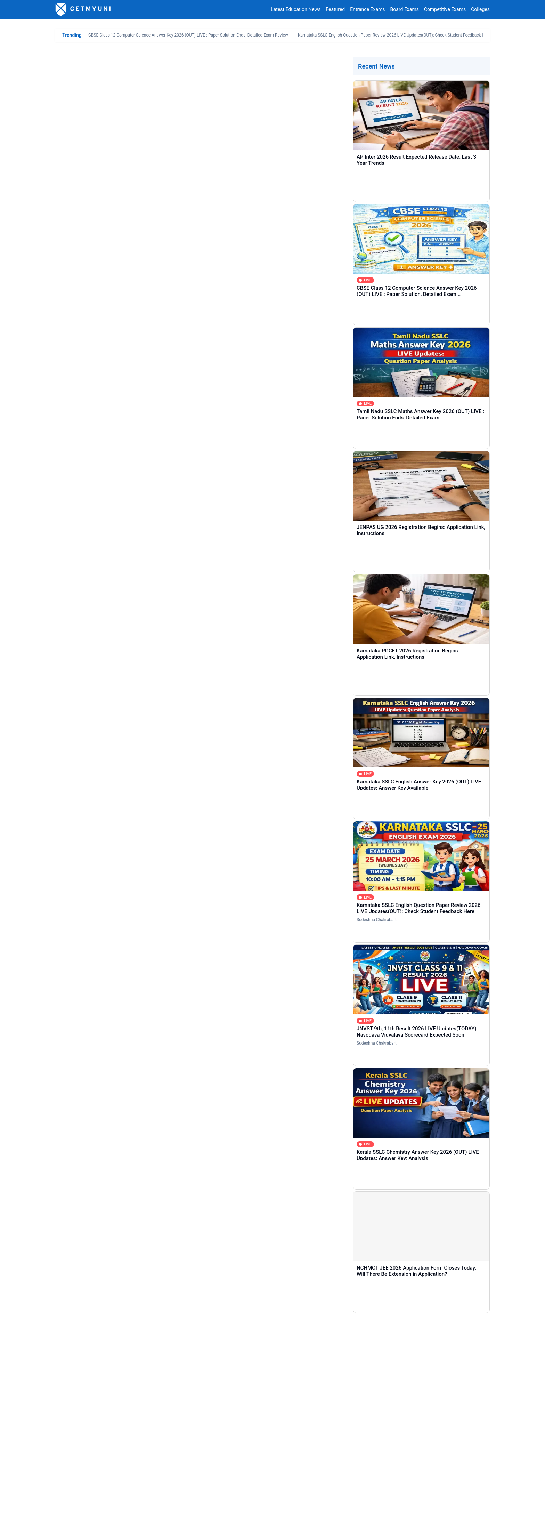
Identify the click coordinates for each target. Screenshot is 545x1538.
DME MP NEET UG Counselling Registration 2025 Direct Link (130, 517)
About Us (65, 1527)
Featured (335, 9)
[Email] (378, 1356)
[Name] (167, 1356)
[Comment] (272, 1393)
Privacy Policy (128, 1527)
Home (72, 1464)
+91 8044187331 (396, 1508)
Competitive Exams (445, 9)
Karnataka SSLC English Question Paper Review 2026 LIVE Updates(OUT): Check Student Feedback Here (394, 35)
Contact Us (94, 1527)
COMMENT (103, 1431)
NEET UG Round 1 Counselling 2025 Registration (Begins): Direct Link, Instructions (164, 453)
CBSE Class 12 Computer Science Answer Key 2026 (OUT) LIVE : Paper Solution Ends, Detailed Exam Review (188, 35)
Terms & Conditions (171, 1527)
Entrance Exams (367, 9)
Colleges (480, 9)
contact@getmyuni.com (464, 1508)
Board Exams (404, 9)
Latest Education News (295, 9)
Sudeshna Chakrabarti (377, 919)
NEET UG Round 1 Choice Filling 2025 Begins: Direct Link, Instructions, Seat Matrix (164, 464)
